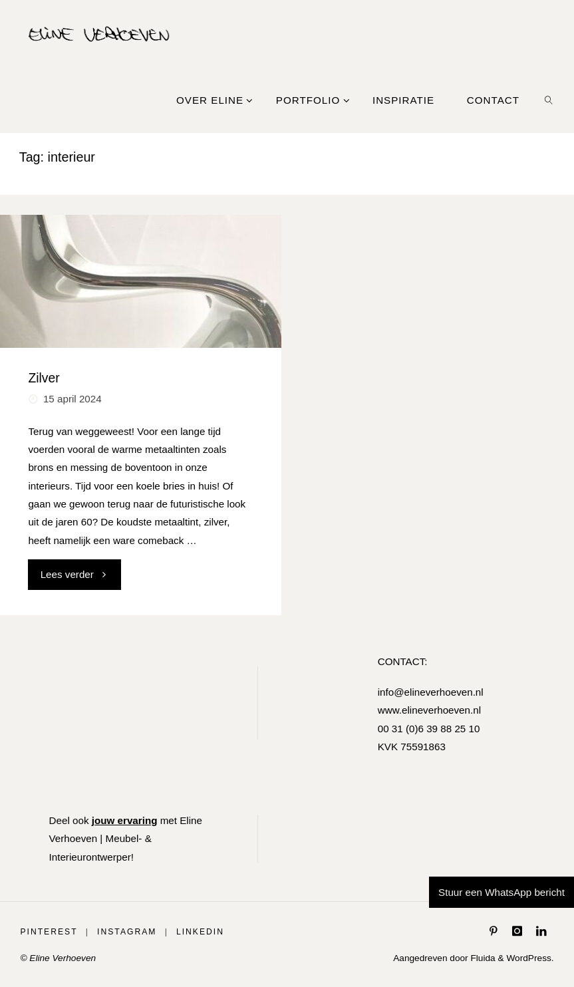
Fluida (482, 958)
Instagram (126, 931)
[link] (548, 100)
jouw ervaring (125, 820)
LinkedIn (200, 931)
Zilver (43, 377)
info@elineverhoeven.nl (431, 692)
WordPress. (529, 958)
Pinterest (48, 931)
